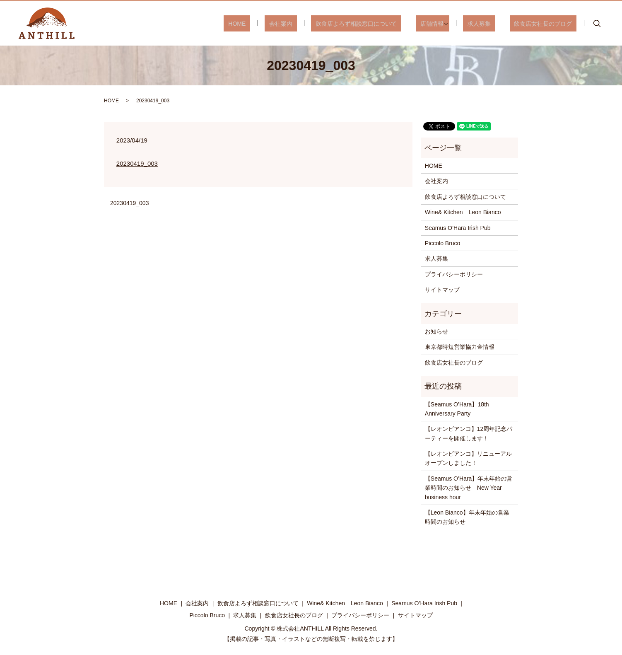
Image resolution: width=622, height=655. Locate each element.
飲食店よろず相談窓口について (383, 23)
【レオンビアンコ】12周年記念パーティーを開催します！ (469, 433)
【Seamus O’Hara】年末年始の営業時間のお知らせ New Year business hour (469, 487)
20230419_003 (137, 163)
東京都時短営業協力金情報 (459, 346)
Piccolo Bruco (442, 243)
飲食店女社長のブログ (547, 23)
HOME (282, 23)
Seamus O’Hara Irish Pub (458, 228)
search (597, 23)
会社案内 (316, 23)
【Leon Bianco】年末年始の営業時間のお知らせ (467, 517)
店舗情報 (449, 23)
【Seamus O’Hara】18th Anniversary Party (457, 409)
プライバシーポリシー (454, 274)
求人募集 (492, 23)
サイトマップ (442, 289)
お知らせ (436, 331)
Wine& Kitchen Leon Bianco (463, 212)
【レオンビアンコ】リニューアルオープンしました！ (468, 458)
